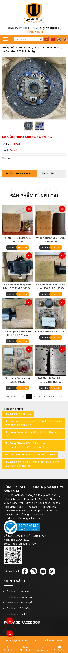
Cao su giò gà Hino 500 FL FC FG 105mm (17, 333)
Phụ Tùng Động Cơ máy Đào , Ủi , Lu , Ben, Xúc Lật (32, 434)
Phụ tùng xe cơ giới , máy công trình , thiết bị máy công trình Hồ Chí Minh (33, 423)
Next (51, 396)
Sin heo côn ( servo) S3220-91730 (17, 380)
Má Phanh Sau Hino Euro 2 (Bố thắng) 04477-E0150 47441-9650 (50, 380)
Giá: (4, 150)
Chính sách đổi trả (16, 614)
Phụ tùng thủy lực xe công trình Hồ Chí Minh (30, 454)
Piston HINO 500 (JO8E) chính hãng (17, 239)
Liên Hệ (10, 247)
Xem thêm (22, 247)
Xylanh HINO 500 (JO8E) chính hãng (51, 239)
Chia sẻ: (6, 158)
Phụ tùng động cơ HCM (18, 413)
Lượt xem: (8, 144)
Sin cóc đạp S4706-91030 (50, 331)
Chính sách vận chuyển (19, 602)
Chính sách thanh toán (19, 597)
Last (60, 396)
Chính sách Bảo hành (18, 608)
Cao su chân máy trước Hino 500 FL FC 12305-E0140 (50, 286)
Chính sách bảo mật (18, 591)
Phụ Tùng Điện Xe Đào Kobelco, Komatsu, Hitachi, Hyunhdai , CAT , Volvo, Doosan (29, 445)
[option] (28, 125)
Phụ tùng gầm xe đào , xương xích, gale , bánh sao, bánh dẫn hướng (32, 463)
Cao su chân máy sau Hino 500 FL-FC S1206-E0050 (17, 286)
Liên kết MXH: (11, 571)
